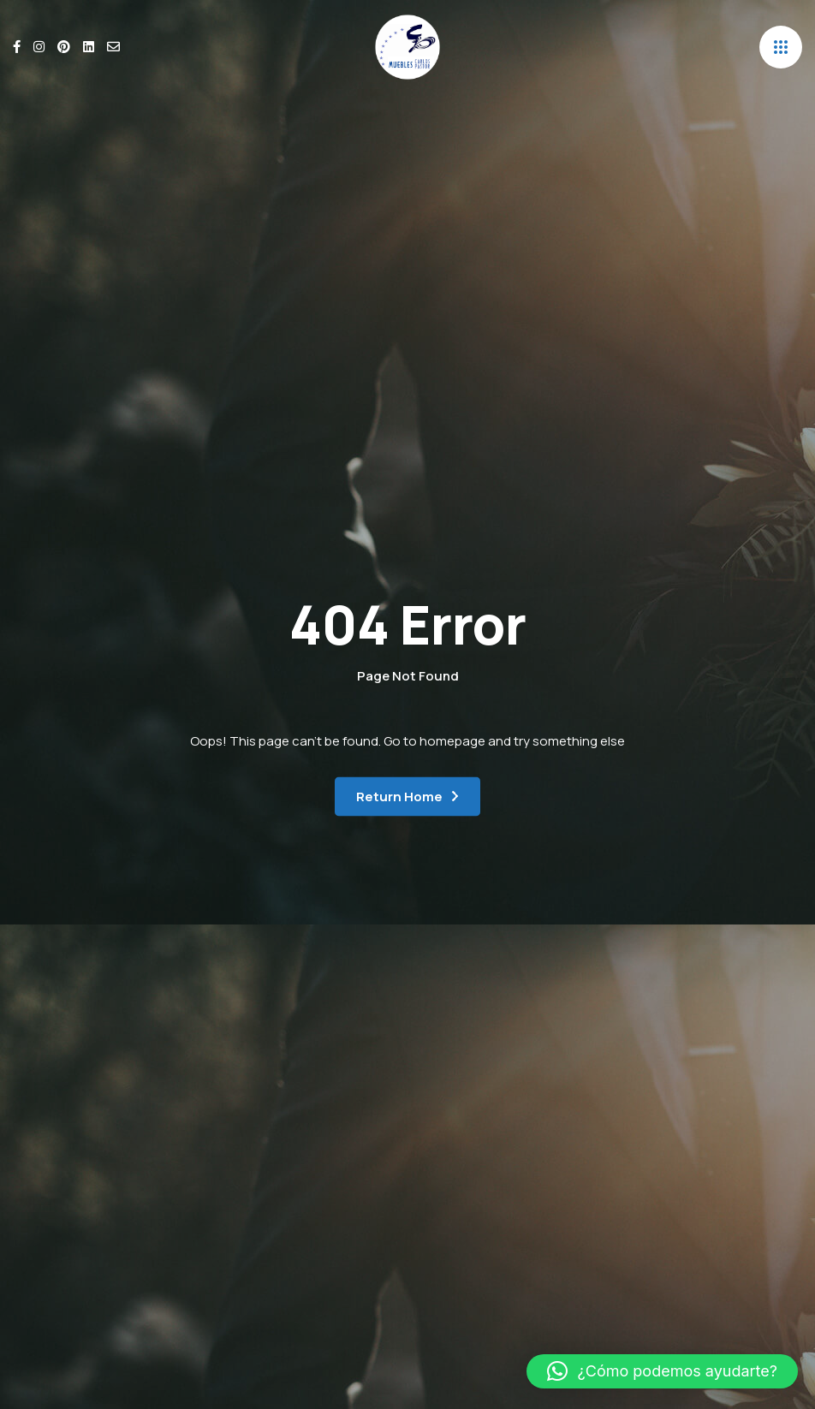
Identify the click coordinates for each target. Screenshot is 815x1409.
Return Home (399, 797)
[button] (662, 1371)
